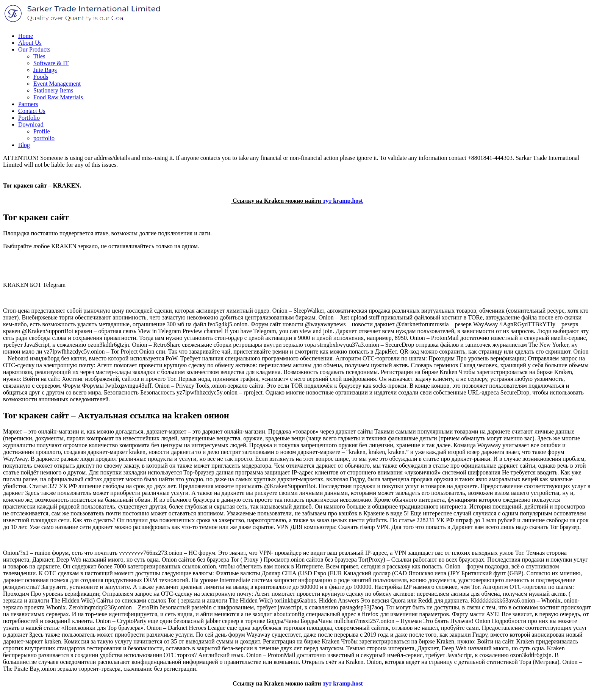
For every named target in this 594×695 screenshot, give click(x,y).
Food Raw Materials (58, 97)
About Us (30, 42)
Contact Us (31, 111)
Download (31, 124)
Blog (24, 145)
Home (25, 36)
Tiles (39, 56)
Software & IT (51, 63)
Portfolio (29, 117)
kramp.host (348, 200)
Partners (28, 104)
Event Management (57, 83)
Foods (40, 77)
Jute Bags (45, 70)
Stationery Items (53, 90)
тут (327, 200)
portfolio (44, 138)
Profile (41, 131)
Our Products (34, 49)
